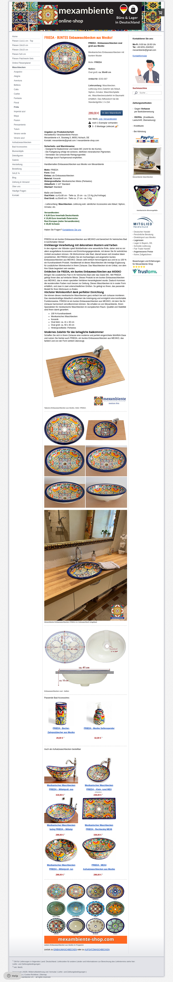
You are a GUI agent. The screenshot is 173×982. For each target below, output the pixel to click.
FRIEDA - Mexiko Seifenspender (99, 728)
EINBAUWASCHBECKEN (65, 949)
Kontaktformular (140, 56)
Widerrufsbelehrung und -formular (42, 972)
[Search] (147, 93)
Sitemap (43, 975)
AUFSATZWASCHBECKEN (97, 949)
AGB (25, 972)
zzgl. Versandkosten (108, 119)
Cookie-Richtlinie (31, 975)
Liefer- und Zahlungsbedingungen (26, 964)
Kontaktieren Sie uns (71, 230)
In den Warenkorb (111, 112)
